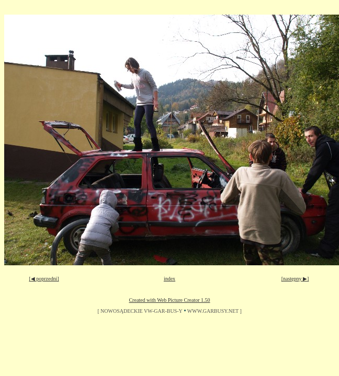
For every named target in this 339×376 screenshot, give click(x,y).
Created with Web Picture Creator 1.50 (169, 300)
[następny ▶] (295, 278)
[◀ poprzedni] (44, 278)
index (169, 278)
